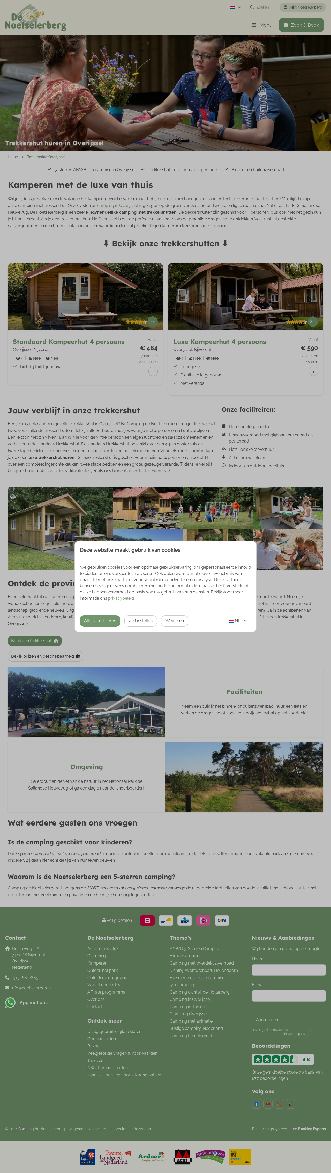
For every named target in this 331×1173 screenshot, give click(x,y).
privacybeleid (121, 598)
